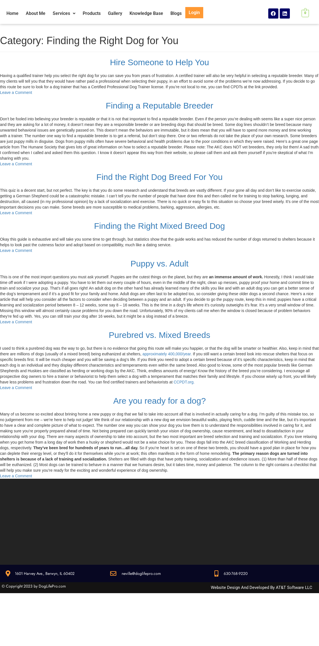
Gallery (115, 13)
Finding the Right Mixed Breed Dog (159, 226)
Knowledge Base (146, 13)
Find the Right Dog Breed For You (159, 177)
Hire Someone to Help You (159, 62)
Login (194, 12)
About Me (35, 13)
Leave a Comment (16, 92)
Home (12, 13)
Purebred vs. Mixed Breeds (159, 335)
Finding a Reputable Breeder (159, 105)
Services (64, 13)
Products (92, 13)
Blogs (176, 13)
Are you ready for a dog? (159, 400)
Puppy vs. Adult (160, 263)
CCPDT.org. (184, 382)
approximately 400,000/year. (167, 354)
